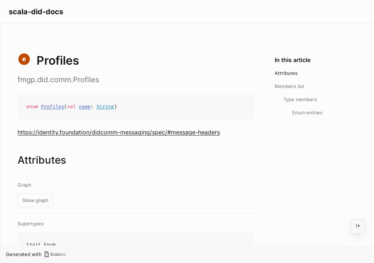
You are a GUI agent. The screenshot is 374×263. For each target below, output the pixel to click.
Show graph (35, 200)
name (85, 106)
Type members (300, 99)
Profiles (52, 106)
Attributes (286, 73)
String (105, 106)
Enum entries (307, 112)
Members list (289, 86)
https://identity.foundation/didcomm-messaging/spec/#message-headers (119, 132)
